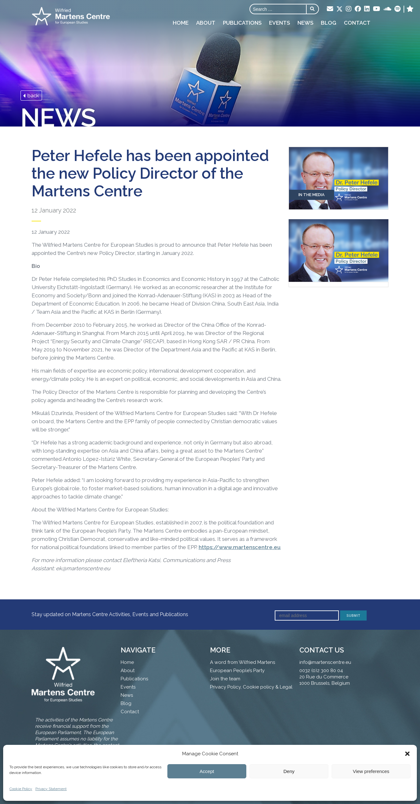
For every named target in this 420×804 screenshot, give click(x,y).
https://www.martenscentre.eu (240, 547)
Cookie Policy (20, 789)
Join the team (225, 679)
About (205, 23)
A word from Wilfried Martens (242, 662)
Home (181, 23)
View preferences (371, 771)
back (31, 95)
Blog (328, 23)
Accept (207, 771)
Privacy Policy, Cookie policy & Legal (251, 687)
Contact (357, 23)
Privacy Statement (51, 789)
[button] (407, 754)
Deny (288, 771)
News (305, 23)
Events (279, 23)
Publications (242, 23)
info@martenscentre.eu (325, 662)
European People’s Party (237, 670)
